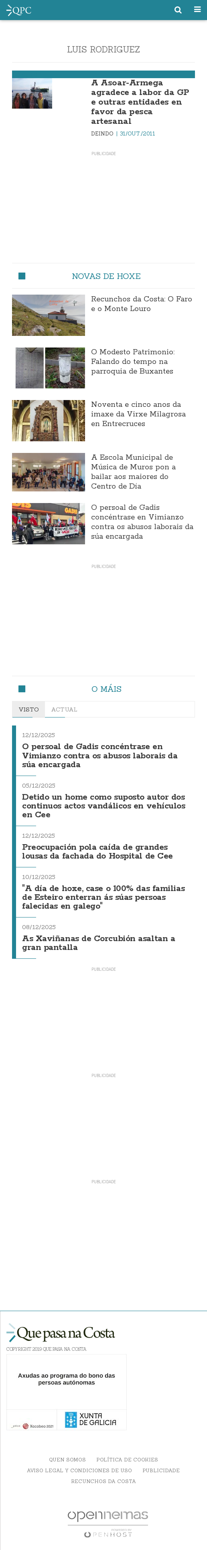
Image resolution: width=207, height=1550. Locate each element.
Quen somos (67, 1460)
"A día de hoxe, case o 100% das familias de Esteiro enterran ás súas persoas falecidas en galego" (103, 897)
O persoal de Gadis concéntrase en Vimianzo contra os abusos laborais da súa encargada (142, 522)
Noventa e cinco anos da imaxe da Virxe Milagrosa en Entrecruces (138, 414)
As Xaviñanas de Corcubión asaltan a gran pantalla (98, 943)
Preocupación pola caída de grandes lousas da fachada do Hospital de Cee (97, 852)
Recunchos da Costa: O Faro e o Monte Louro (141, 304)
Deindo (103, 133)
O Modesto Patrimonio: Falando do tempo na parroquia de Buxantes (133, 362)
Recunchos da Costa (103, 1481)
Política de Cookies (127, 1460)
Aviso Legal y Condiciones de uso (79, 1470)
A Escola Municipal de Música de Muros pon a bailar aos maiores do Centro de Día (133, 472)
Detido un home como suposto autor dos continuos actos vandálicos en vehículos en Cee (103, 806)
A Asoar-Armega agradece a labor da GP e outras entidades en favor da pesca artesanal (140, 102)
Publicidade (161, 1470)
